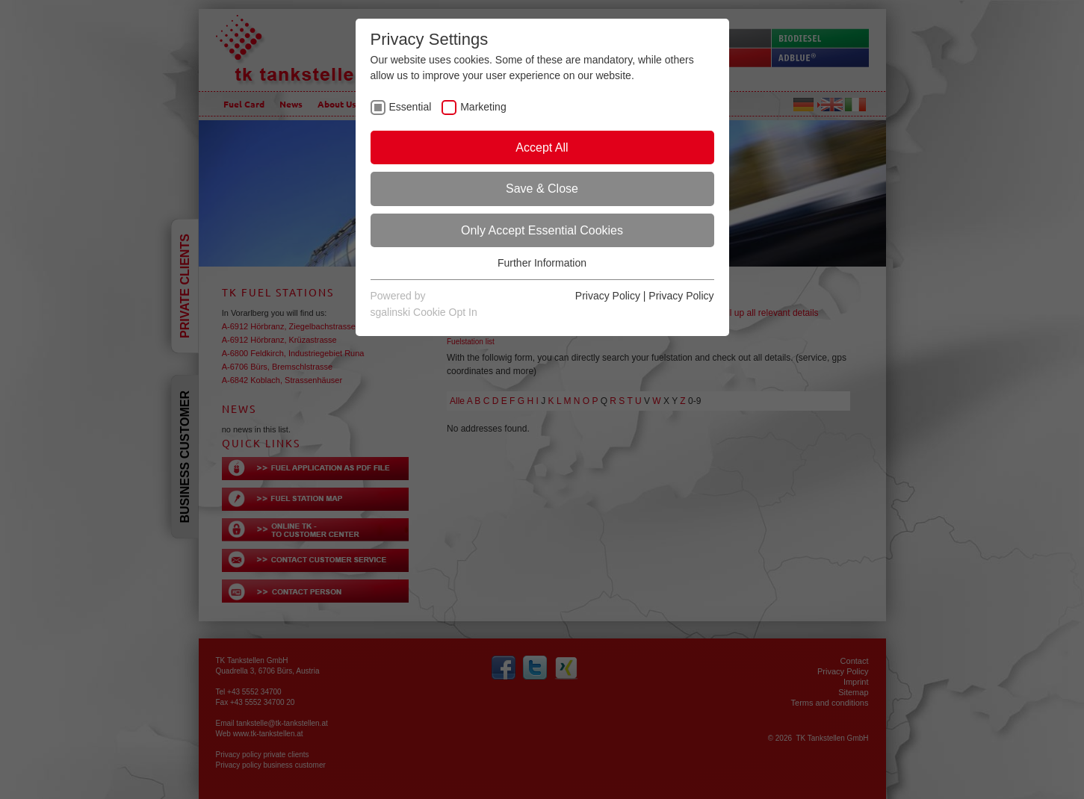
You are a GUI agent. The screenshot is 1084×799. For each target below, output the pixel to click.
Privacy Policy (607, 296)
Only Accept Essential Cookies (542, 230)
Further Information (542, 263)
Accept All (541, 147)
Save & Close (542, 188)
